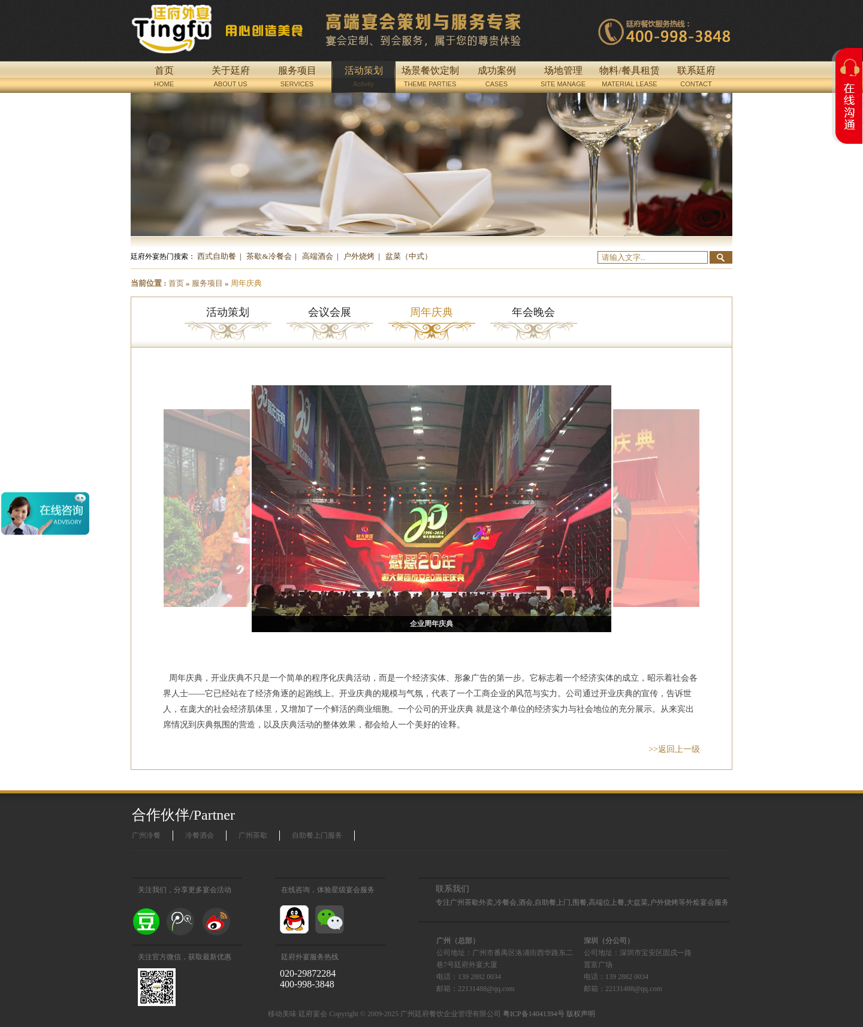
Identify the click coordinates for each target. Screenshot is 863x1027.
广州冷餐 (146, 835)
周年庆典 (246, 283)
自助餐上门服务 (317, 835)
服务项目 (207, 283)
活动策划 (227, 312)
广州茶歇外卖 (471, 902)
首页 (176, 283)
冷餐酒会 (199, 835)
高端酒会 (317, 256)
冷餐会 (506, 902)
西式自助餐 (216, 256)
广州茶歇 (253, 835)
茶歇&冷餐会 (268, 256)
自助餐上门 (553, 902)
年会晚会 (533, 312)
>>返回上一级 (674, 749)
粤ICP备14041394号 (534, 1014)
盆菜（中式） (408, 256)
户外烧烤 (359, 256)
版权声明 (580, 1014)
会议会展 (329, 312)
